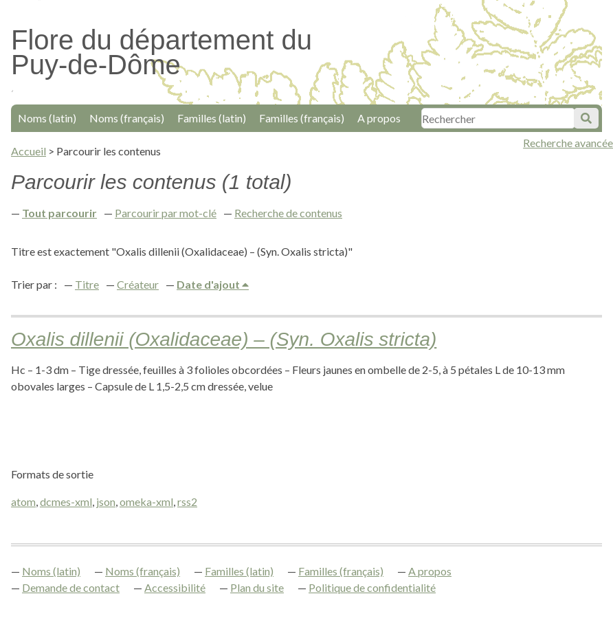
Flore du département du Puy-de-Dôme (161, 52)
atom (23, 501)
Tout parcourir (59, 212)
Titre (87, 284)
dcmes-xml (66, 501)
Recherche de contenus (288, 212)
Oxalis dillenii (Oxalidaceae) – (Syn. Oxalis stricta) (223, 339)
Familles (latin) (211, 117)
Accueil (28, 150)
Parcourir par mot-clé (165, 212)
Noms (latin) (47, 117)
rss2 (187, 501)
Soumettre (586, 118)
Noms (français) (126, 117)
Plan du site (257, 587)
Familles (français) (301, 117)
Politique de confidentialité (372, 587)
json (105, 501)
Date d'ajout (209, 284)
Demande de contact (71, 587)
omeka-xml (146, 501)
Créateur (138, 284)
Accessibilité (174, 587)
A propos (379, 117)
